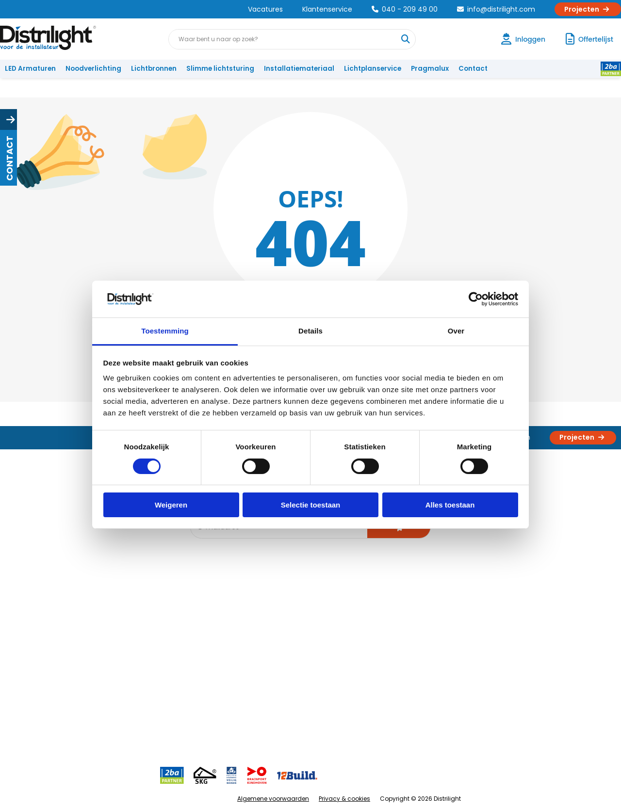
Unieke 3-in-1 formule (136, 628)
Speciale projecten (319, 676)
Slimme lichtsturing (220, 68)
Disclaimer (119, 676)
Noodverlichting (93, 68)
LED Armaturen (30, 68)
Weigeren (171, 505)
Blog (203, 612)
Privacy (114, 692)
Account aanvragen (41, 612)
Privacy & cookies (344, 798)
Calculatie (398, 628)
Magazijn (396, 644)
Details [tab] (310, 331)
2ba (202, 708)
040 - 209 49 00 (405, 9)
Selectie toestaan (311, 505)
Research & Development (423, 676)
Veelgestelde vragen (136, 708)
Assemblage (402, 612)
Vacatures (265, 9)
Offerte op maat (221, 644)
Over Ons (117, 612)
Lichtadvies (306, 612)
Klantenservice (327, 9)
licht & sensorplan (317, 644)
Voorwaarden (125, 660)
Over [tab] (456, 331)
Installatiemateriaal (299, 68)
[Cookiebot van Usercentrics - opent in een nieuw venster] (475, 299)
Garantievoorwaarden (45, 644)
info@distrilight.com (496, 9)
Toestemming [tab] (165, 331)
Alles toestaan (450, 505)
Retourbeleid (30, 703)
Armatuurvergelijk (317, 660)
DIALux (205, 628)
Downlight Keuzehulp (229, 692)
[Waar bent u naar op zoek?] (405, 39)
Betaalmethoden (37, 660)
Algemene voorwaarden (273, 798)
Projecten (587, 9)
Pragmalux (430, 68)
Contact (473, 68)
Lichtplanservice (372, 68)
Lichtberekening (314, 628)
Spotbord (211, 676)
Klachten (23, 628)
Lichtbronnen (154, 68)
